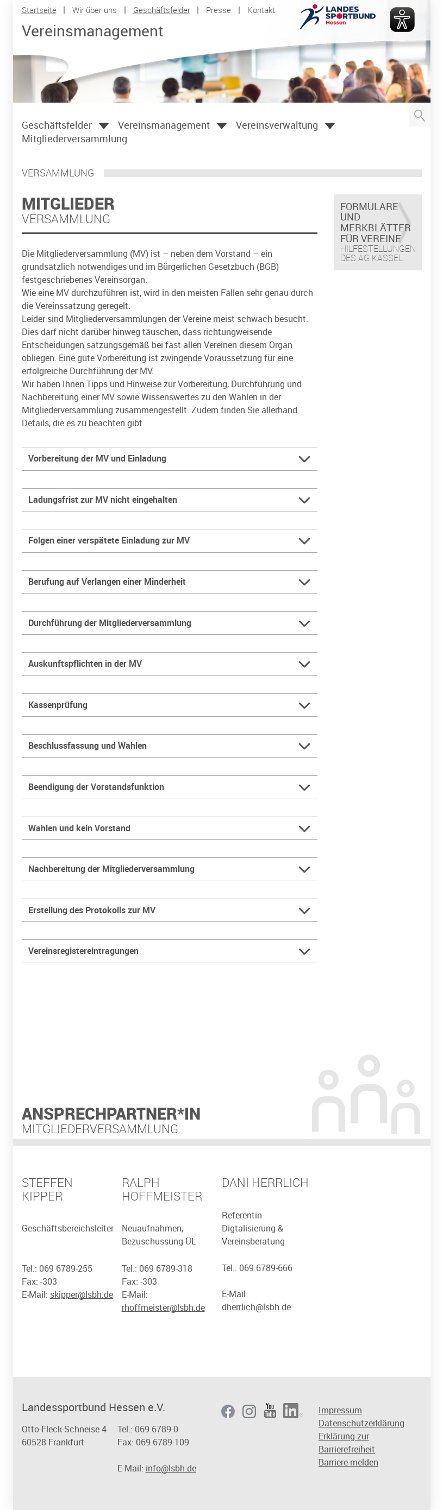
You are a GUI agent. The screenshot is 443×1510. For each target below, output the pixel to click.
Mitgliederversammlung (74, 138)
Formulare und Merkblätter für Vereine (375, 222)
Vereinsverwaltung (277, 124)
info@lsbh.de (171, 1468)
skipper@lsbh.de (81, 1294)
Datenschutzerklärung (361, 1423)
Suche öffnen (419, 115)
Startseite (39, 9)
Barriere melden (348, 1462)
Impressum (340, 1410)
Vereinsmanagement (164, 124)
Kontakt (261, 9)
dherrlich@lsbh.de (256, 1307)
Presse (218, 9)
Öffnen (103, 126)
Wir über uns (94, 9)
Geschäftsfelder (161, 9)
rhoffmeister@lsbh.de (163, 1307)
